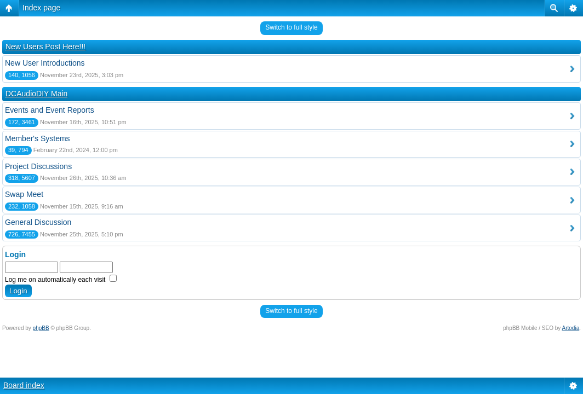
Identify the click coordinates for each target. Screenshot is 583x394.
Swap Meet (24, 194)
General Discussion (38, 222)
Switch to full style (291, 27)
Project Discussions (38, 166)
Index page (41, 7)
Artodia (571, 328)
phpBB (41, 328)
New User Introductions (45, 63)
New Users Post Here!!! (45, 46)
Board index (23, 385)
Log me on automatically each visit (61, 279)
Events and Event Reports (49, 110)
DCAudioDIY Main (36, 93)
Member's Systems (37, 138)
